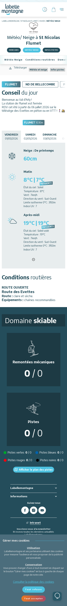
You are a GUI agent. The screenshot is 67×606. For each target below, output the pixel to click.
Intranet (33, 522)
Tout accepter (33, 598)
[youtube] (42, 510)
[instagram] (33, 510)
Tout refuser (33, 589)
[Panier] (53, 9)
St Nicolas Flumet (29, 21)
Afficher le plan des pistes (33, 469)
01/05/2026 (11, 136)
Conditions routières (40, 59)
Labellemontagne (10, 21)
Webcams (14, 50)
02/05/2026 (30, 136)
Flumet (11, 84)
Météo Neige (13, 59)
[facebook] (25, 510)
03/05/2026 (50, 136)
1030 (33, 122)
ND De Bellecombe (40, 84)
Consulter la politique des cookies (33, 582)
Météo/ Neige (31, 50)
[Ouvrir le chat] (57, 596)
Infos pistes (51, 50)
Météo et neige (38, 69)
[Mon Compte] (44, 9)
